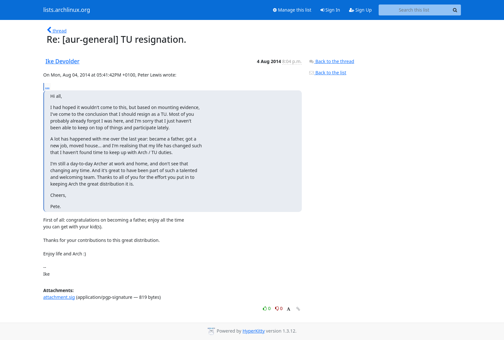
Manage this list (292, 10)
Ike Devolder (63, 61)
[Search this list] (414, 10)
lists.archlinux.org (66, 10)
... (47, 86)
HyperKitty (253, 331)
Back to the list (327, 72)
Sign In (330, 10)
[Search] (455, 10)
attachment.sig (59, 297)
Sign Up (360, 10)
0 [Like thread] (267, 308)
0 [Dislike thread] (279, 308)
